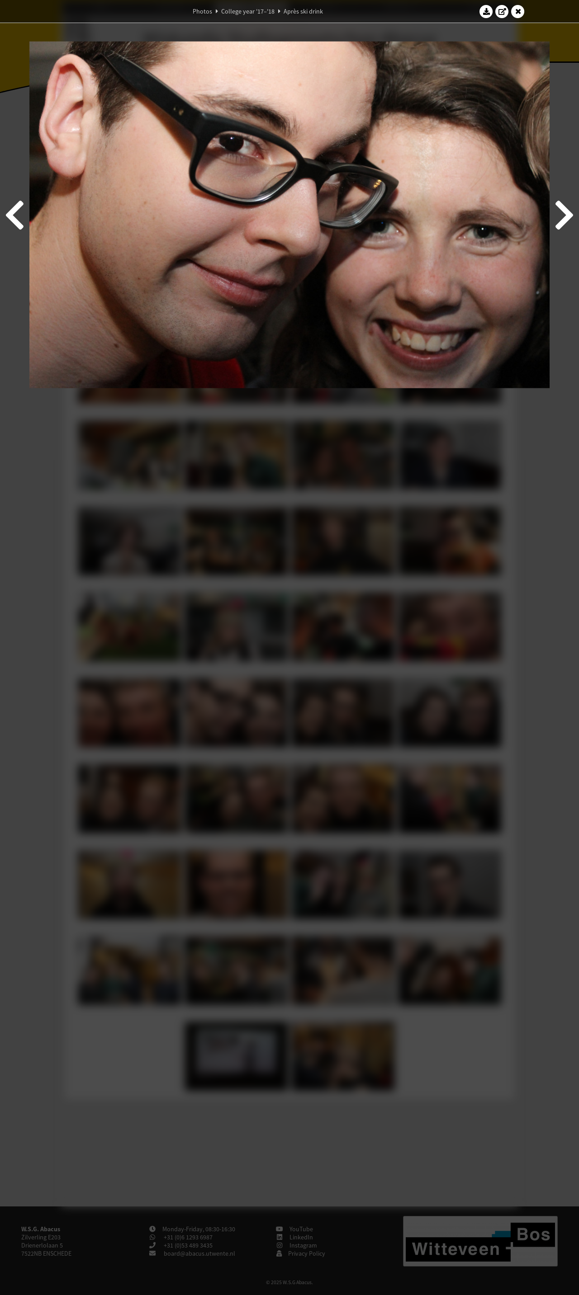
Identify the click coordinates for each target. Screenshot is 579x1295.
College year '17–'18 (248, 11)
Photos (202, 11)
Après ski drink (303, 11)
